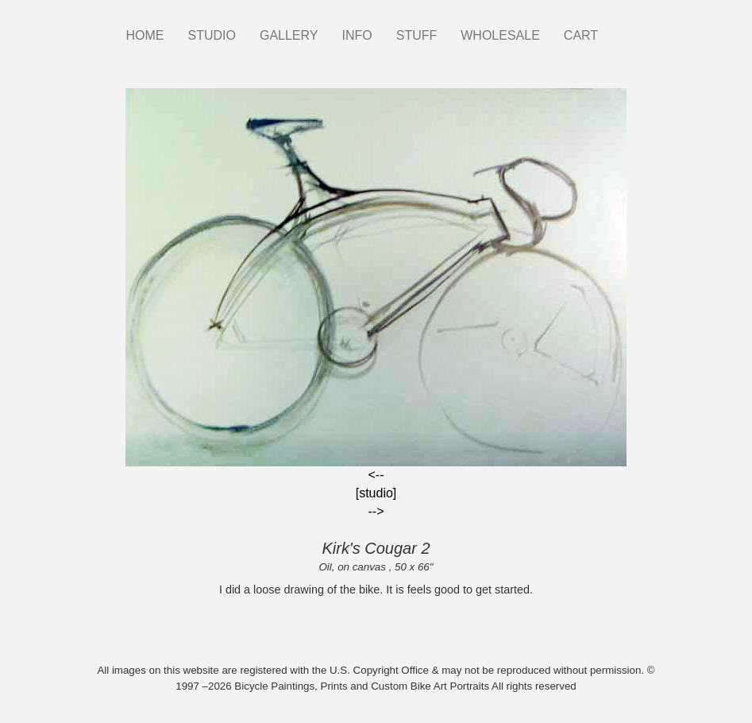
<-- (376, 474)
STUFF (417, 35)
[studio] (376, 493)
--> (376, 511)
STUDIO (212, 35)
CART (581, 35)
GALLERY (289, 35)
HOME (145, 35)
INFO (356, 35)
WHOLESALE (500, 35)
